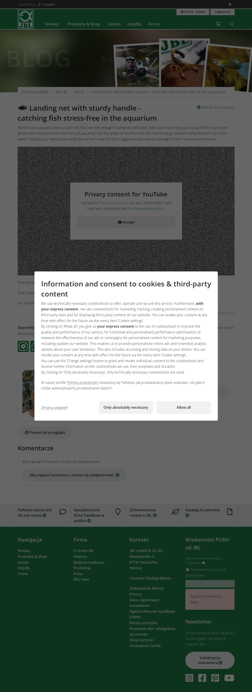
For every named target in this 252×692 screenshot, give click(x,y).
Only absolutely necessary (126, 407)
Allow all (184, 407)
